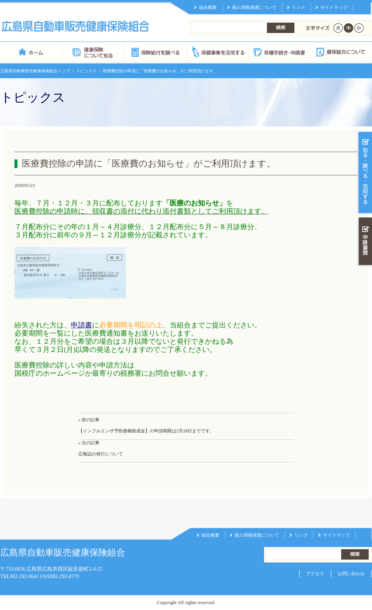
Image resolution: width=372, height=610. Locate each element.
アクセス (315, 573)
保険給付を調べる (155, 52)
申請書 (81, 325)
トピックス (86, 71)
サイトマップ (333, 7)
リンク (298, 7)
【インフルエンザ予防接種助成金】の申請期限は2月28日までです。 (146, 430)
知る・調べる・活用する (364, 173)
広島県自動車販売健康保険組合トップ (35, 71)
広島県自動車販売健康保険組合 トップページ (31, 52)
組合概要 (208, 7)
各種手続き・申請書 (279, 52)
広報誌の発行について (100, 453)
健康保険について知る (93, 52)
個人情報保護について (254, 7)
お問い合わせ (351, 573)
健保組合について (340, 52)
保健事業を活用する (217, 52)
